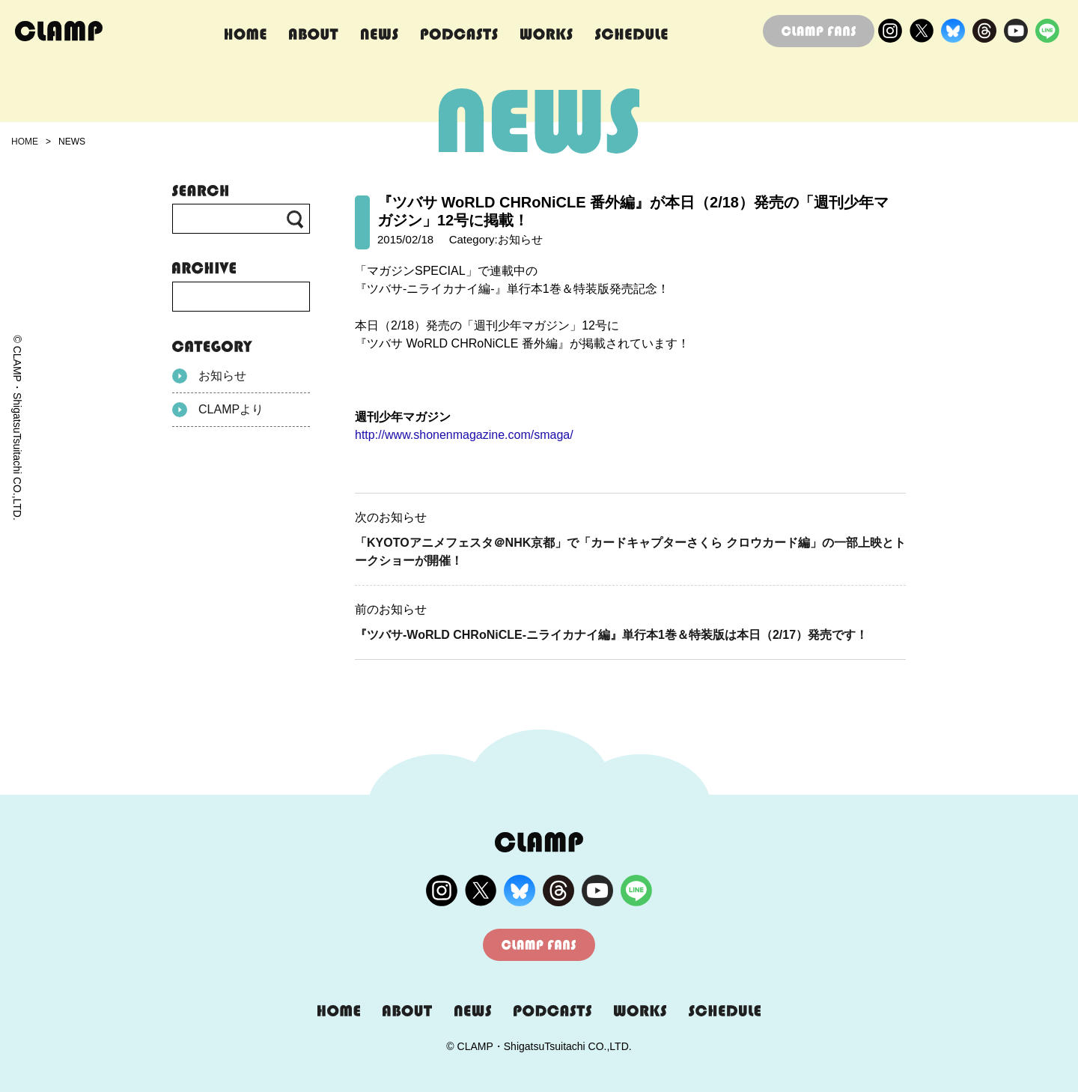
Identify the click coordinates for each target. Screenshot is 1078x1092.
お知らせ (209, 375)
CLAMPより (218, 409)
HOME (24, 141)
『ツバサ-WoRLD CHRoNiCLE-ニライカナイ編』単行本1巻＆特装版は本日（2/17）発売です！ (611, 634)
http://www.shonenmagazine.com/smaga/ (464, 434)
